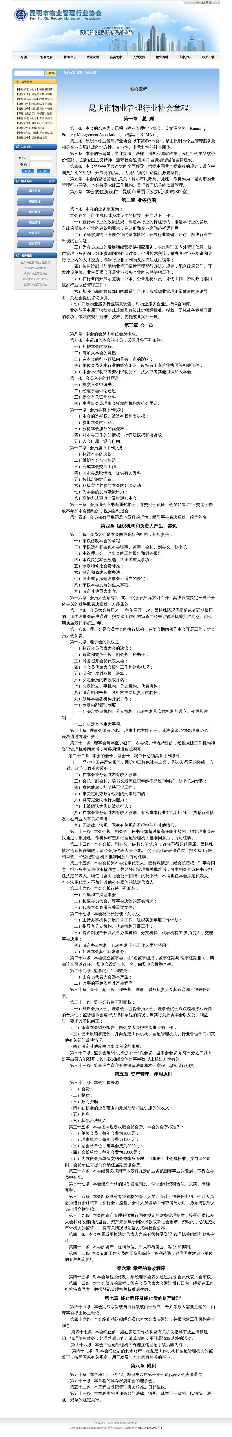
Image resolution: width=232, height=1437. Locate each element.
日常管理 (34, 243)
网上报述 (34, 191)
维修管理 (34, 201)
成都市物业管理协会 (35, 273)
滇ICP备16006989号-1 (149, 1427)
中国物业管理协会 (35, 268)
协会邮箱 (205, 2)
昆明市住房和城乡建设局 (35, 262)
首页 (79, 72)
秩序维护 (34, 233)
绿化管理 (34, 222)
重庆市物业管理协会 (35, 284)
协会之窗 (91, 72)
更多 (51, 81)
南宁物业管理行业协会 (35, 279)
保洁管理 (34, 212)
